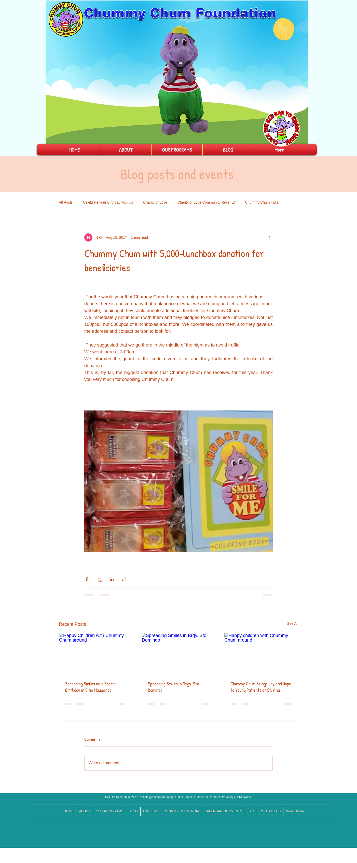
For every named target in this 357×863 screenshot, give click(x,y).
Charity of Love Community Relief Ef (206, 202)
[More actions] (270, 237)
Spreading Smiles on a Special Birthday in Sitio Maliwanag (91, 687)
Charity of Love (155, 202)
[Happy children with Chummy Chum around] (261, 653)
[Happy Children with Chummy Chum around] (96, 653)
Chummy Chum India (262, 202)
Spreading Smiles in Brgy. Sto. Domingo (174, 687)
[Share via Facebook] (86, 579)
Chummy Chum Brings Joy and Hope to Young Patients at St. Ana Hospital (260, 687)
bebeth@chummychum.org (157, 797)
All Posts (66, 202)
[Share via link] (124, 579)
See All (292, 623)
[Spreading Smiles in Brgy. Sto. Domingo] (178, 653)
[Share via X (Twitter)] (99, 579)
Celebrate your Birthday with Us (108, 202)
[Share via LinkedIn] (111, 579)
